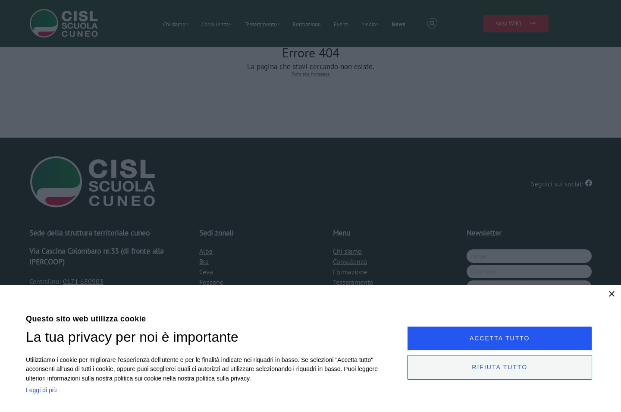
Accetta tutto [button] (500, 338)
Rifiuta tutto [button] (499, 367)
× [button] (611, 294)
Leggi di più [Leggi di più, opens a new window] (41, 390)
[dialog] (310, 348)
